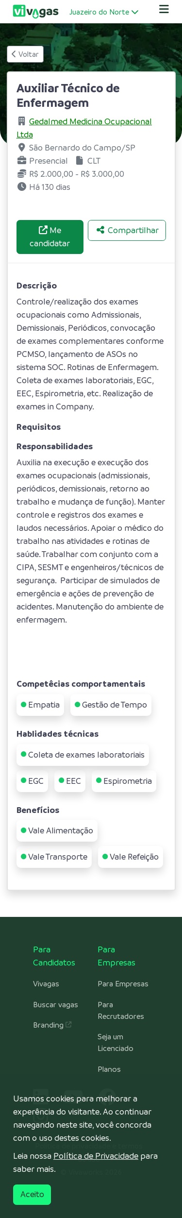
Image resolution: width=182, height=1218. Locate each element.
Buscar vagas (55, 1005)
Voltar (25, 54)
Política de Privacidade (95, 1155)
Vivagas (46, 984)
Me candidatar (50, 237)
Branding (52, 1025)
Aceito (32, 1194)
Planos (109, 1069)
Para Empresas (123, 984)
